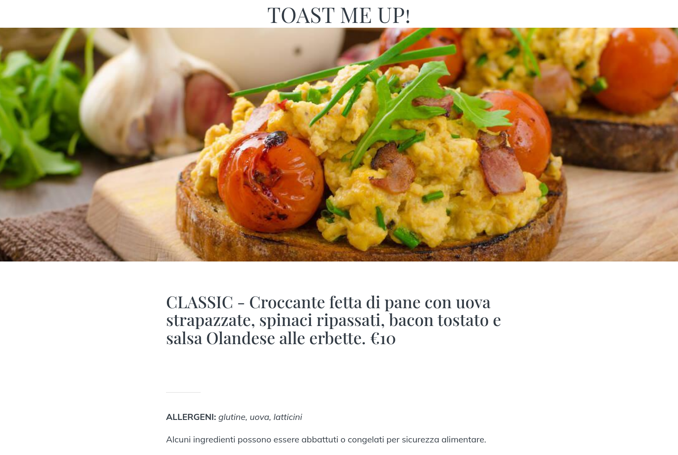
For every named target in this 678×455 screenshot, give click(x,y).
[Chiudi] (17, 14)
